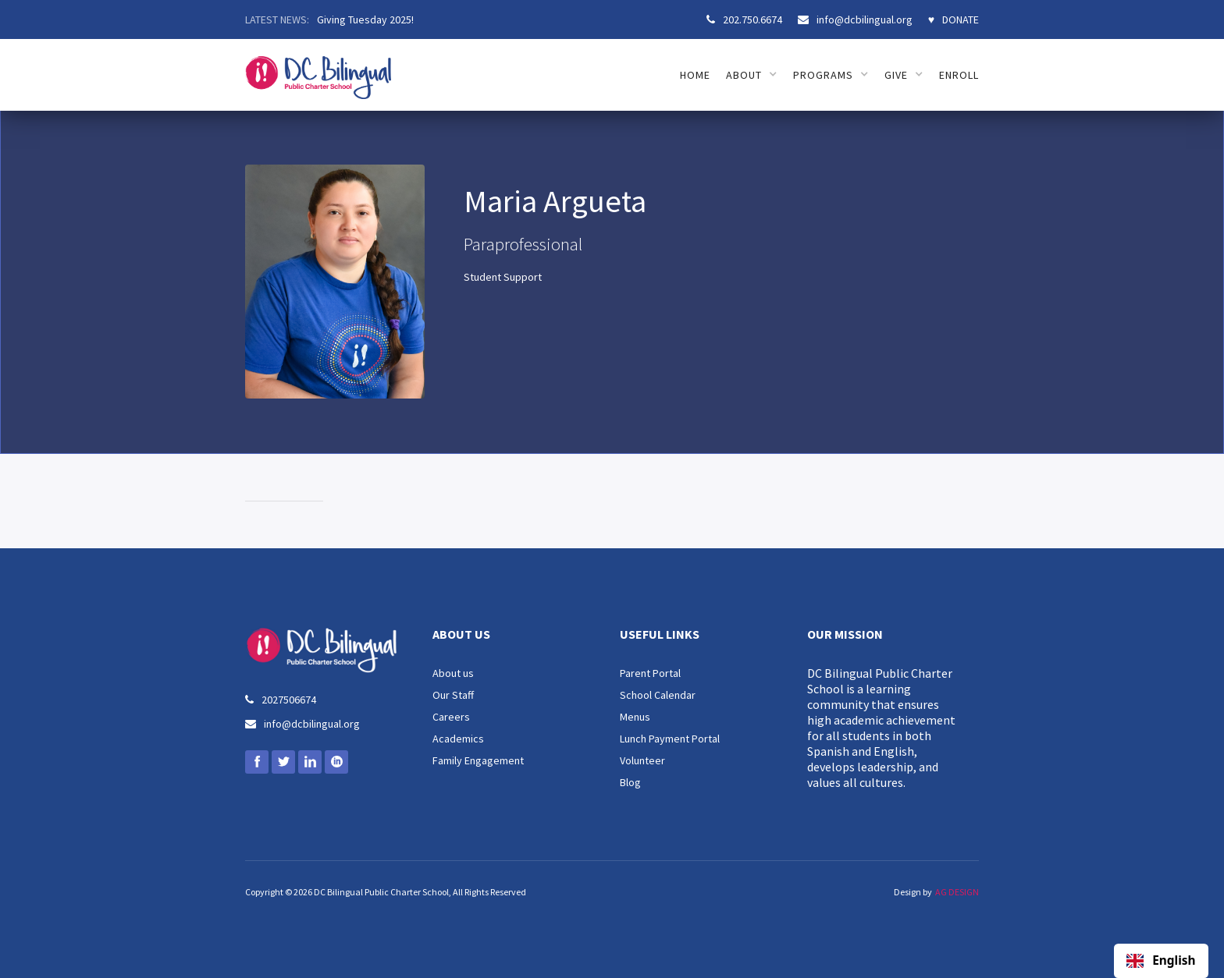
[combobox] (1161, 961)
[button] (751, 75)
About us (453, 673)
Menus (635, 717)
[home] (318, 69)
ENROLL (959, 75)
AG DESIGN (957, 892)
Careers (451, 717)
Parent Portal (650, 673)
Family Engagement (478, 760)
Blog (630, 782)
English (1160, 961)
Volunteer (642, 760)
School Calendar (658, 695)
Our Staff (453, 695)
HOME (695, 75)
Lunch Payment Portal (670, 739)
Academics (458, 739)
